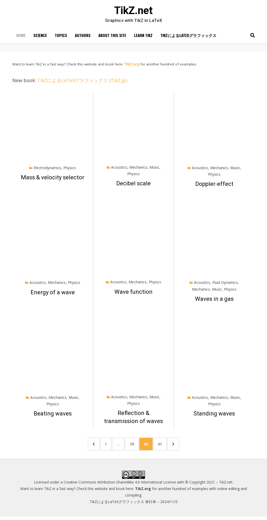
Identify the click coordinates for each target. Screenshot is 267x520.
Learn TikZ (143, 37)
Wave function (133, 293)
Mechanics (138, 168)
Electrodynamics (47, 169)
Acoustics (119, 168)
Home (21, 37)
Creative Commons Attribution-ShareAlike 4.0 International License (120, 485)
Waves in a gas (214, 300)
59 (134, 446)
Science (40, 37)
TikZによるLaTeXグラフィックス (188, 37)
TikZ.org (131, 65)
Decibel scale (133, 185)
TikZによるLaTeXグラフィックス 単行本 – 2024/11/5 (134, 505)
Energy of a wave (53, 294)
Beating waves (53, 415)
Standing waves (214, 415)
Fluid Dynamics (225, 284)
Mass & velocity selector (52, 179)
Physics (69, 169)
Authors (82, 37)
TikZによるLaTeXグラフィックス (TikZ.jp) (82, 82)
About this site (112, 37)
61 (166, 446)
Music (154, 168)
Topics (61, 37)
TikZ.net (133, 11)
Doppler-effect (214, 185)
